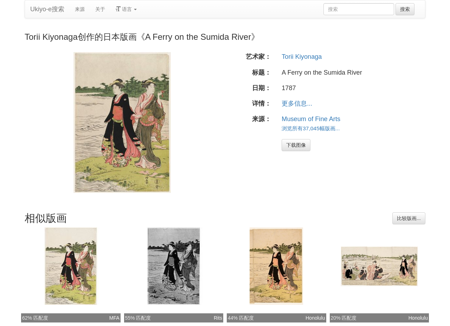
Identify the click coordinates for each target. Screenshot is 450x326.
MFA (114, 318)
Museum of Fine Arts (311, 119)
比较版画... (409, 218)
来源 (80, 9)
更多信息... (297, 103)
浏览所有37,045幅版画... (311, 128)
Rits (218, 318)
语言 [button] (126, 9)
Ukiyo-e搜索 (47, 9)
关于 (100, 9)
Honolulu (315, 318)
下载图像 (296, 145)
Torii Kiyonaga (302, 56)
